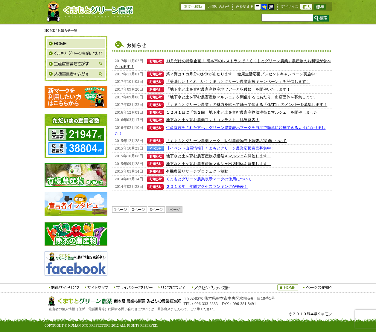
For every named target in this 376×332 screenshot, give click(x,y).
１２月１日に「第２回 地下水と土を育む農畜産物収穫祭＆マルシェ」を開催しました (242, 112)
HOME (50, 30)
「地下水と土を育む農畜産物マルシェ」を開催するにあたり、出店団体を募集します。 (242, 97)
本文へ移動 (193, 6)
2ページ (138, 209)
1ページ (120, 209)
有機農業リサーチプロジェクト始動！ (199, 171)
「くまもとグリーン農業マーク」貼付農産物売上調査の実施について (226, 140)
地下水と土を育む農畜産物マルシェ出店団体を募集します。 (218, 163)
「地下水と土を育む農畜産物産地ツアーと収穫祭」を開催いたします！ (228, 89)
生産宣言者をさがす (76, 64)
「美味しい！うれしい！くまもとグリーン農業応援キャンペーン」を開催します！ (238, 81)
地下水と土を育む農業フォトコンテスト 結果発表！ (212, 119)
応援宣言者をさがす (76, 74)
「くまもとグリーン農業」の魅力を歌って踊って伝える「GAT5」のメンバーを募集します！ (246, 104)
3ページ (156, 209)
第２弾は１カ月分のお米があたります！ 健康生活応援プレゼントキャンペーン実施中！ (242, 74)
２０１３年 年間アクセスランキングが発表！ (207, 186)
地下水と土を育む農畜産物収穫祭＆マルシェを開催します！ (218, 156)
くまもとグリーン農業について (76, 53)
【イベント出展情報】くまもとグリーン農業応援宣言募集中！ (220, 148)
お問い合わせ (218, 6)
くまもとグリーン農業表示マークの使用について (209, 179)
